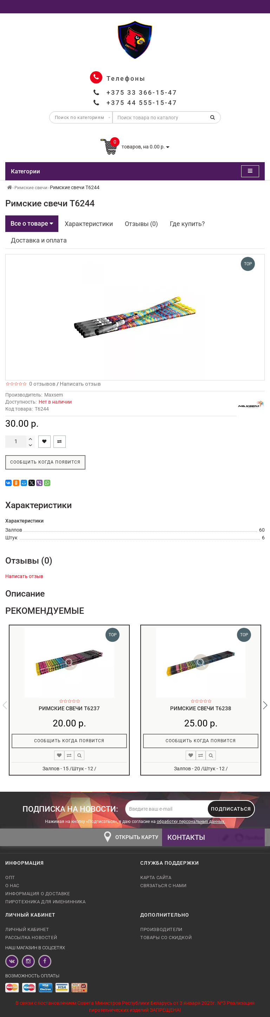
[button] (265, 705)
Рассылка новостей (31, 937)
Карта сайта (156, 877)
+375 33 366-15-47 (142, 92)
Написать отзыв (80, 384)
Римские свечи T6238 (200, 708)
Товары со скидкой (166, 937)
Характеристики (89, 223)
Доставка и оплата (39, 240)
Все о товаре (32, 223)
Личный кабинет (27, 929)
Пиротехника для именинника (45, 901)
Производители (161, 929)
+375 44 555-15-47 (142, 102)
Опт (10, 877)
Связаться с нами (163, 885)
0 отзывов (41, 384)
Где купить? (187, 223)
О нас (12, 885)
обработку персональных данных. (191, 821)
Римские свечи (30, 187)
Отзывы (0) (141, 223)
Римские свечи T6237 (69, 708)
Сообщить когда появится (45, 462)
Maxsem (53, 395)
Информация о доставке (37, 893)
